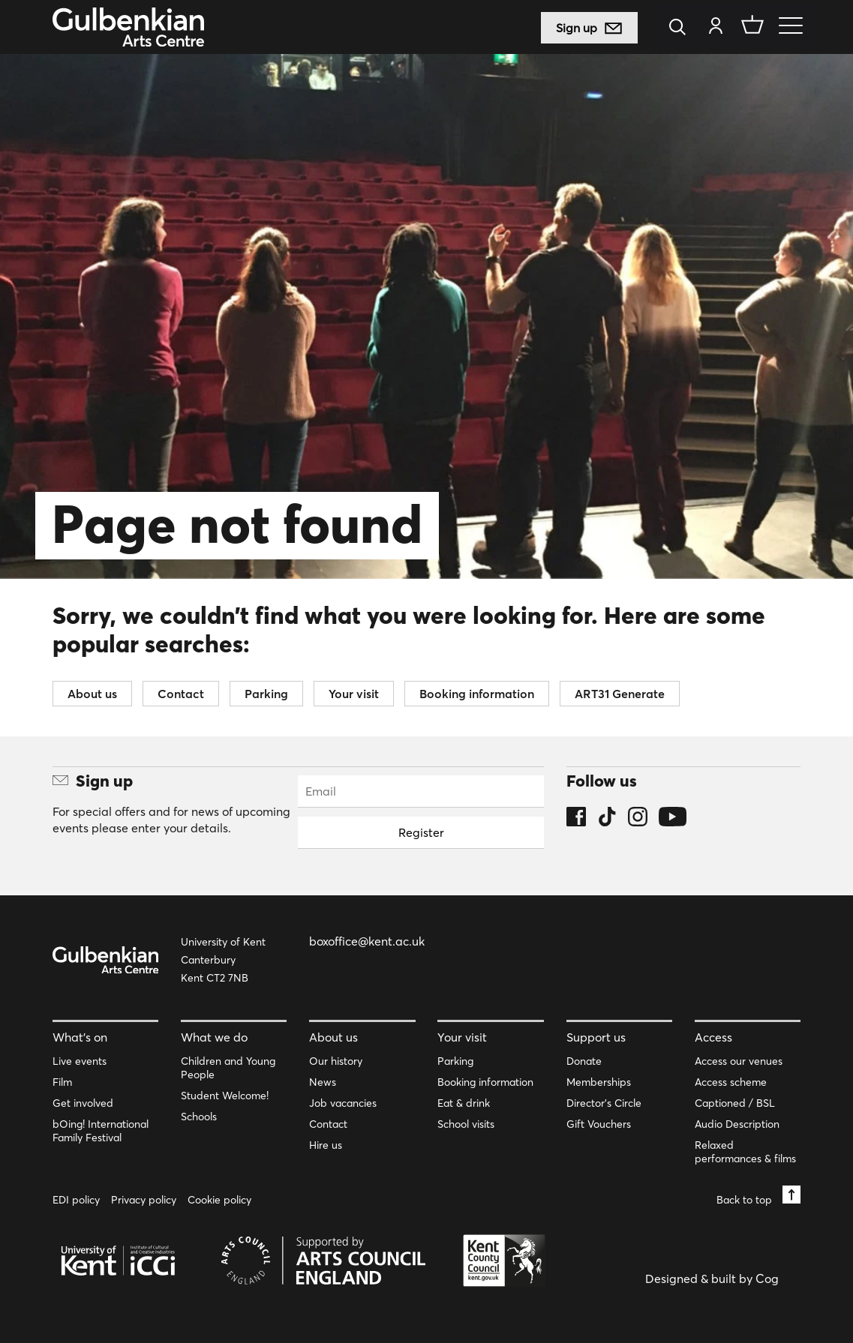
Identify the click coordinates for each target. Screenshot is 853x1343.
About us (92, 693)
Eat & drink (463, 1103)
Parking (266, 693)
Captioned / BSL (735, 1103)
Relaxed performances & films (745, 1151)
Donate (584, 1061)
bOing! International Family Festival (101, 1130)
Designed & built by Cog (712, 1278)
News (322, 1082)
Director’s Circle (603, 1103)
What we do (214, 1037)
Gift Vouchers (598, 1124)
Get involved (83, 1103)
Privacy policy (143, 1200)
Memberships (598, 1082)
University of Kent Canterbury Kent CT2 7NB (223, 960)
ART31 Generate (620, 693)
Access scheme (731, 1082)
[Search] (682, 28)
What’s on (80, 1037)
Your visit (354, 693)
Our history (335, 1061)
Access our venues (738, 1061)
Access (713, 1037)
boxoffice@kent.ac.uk (367, 941)
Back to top (758, 1196)
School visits (465, 1124)
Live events (80, 1061)
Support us (596, 1037)
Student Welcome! (225, 1095)
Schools (199, 1116)
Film (62, 1082)
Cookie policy (219, 1200)
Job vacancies (343, 1103)
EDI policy (76, 1200)
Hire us (325, 1145)
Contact (181, 693)
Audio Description (737, 1124)
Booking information (476, 693)
